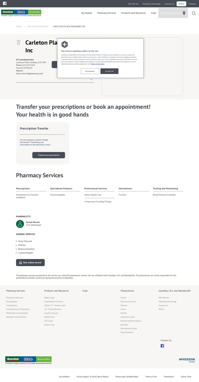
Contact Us (169, 4)
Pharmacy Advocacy (14, 297)
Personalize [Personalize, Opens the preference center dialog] (90, 71)
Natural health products (131, 321)
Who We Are (133, 4)
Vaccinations (125, 188)
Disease (124, 305)
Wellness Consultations (16, 317)
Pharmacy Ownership (152, 4)
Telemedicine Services (53, 301)
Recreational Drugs (129, 328)
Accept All (109, 71)
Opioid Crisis (49, 317)
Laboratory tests (128, 317)
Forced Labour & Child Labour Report (93, 376)
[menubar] (4, 3)
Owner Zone (186, 376)
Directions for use (128, 301)
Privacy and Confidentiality (127, 376)
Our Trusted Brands (52, 309)
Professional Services (95, 188)
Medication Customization (17, 313)
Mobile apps (49, 297)
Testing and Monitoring (165, 188)
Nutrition (124, 324)
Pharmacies (169, 376)
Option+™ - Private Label (55, 305)
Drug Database (127, 332)
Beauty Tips (49, 324)
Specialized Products (61, 188)
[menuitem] (4, 3)
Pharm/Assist (127, 290)
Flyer (85, 290)
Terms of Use (151, 376)
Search (123, 297)
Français (192, 4)
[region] (100, 58)
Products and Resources (56, 290)
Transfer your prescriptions (48, 155)
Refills (181, 4)
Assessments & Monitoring (17, 309)
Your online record (32, 262)
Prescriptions (23, 188)
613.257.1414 (28, 65)
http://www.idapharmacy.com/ (29, 73)
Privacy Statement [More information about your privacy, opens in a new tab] (97, 64)
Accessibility (64, 376)
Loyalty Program (51, 313)
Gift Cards (48, 321)
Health (123, 313)
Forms (123, 309)
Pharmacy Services (15, 290)
